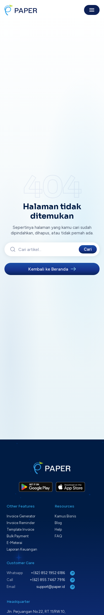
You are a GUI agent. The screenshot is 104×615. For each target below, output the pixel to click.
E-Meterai (14, 543)
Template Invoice (20, 529)
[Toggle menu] (92, 10)
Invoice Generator (21, 516)
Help (58, 529)
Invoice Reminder (21, 523)
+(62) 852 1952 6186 (53, 573)
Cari (88, 249)
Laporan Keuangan (22, 549)
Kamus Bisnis (65, 516)
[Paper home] (20, 9)
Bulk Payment (18, 536)
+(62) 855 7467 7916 (53, 580)
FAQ (58, 536)
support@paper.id (56, 586)
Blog (58, 523)
